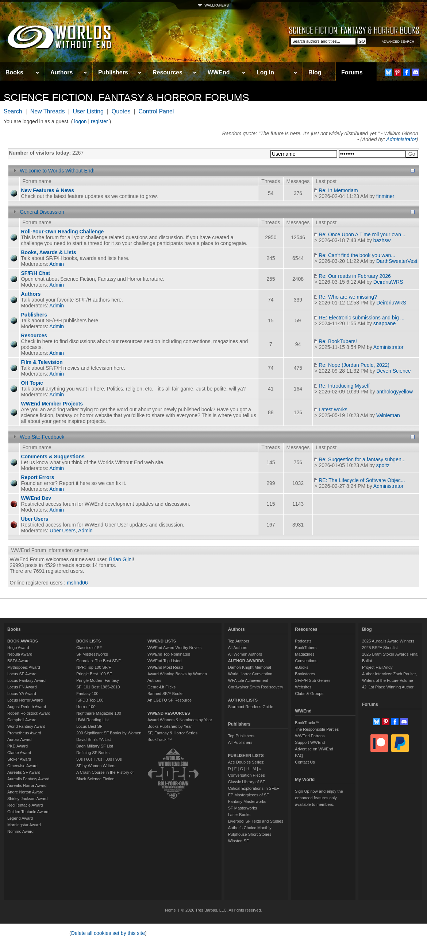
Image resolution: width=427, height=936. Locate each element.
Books (14, 72)
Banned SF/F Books (165, 693)
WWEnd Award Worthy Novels (174, 647)
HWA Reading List (92, 720)
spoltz (383, 465)
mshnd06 (77, 583)
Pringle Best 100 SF (94, 674)
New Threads (47, 111)
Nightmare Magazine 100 (98, 713)
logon (80, 121)
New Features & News (47, 190)
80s (108, 759)
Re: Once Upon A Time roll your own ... (363, 234)
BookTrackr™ (159, 739)
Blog (315, 72)
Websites (303, 687)
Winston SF (238, 841)
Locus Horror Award (25, 700)
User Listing (88, 111)
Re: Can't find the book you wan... (357, 255)
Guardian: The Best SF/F (98, 661)
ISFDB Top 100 (89, 700)
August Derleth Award (26, 706)
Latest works (333, 409)
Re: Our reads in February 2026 (355, 276)
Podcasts (303, 641)
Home (170, 910)
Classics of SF (89, 647)
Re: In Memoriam (338, 190)
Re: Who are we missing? (348, 297)
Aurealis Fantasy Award (28, 779)
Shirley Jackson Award (27, 798)
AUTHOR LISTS (243, 700)
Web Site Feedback (42, 437)
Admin (56, 264)
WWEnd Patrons (309, 736)
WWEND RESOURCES (168, 713)
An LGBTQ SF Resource (169, 700)
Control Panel (156, 111)
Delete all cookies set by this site (108, 933)
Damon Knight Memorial (249, 667)
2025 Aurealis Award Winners (388, 641)
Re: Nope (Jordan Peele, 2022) (354, 365)
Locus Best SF (89, 726)
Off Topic (32, 383)
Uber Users (35, 519)
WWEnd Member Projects (52, 404)
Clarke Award (19, 752)
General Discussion (42, 212)
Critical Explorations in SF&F (253, 788)
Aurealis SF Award (23, 772)
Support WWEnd (310, 742)
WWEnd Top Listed (164, 661)
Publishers (113, 72)
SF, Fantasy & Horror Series (172, 733)
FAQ (299, 755)
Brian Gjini (121, 559)
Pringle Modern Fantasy (97, 680)
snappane (384, 323)
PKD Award (17, 746)
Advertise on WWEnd (314, 749)
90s (118, 759)
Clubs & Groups (309, 693)
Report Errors (37, 477)
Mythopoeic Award (23, 667)
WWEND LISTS (161, 641)
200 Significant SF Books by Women (108, 733)
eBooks (301, 667)
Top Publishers (241, 736)
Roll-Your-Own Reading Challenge (62, 231)
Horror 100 (86, 706)
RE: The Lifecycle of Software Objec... (362, 480)
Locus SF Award (21, 674)
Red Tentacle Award (25, 805)
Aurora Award (19, 739)
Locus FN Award (22, 687)
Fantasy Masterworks (247, 801)
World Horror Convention (250, 674)
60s (89, 759)
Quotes (121, 111)
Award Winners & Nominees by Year (179, 720)
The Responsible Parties (317, 729)
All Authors (237, 647)
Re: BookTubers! (338, 341)
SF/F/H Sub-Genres (312, 680)
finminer (385, 196)
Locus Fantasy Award (26, 680)
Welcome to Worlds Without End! (57, 171)
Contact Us (305, 762)
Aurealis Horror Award (26, 785)
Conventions (306, 661)
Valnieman (388, 415)
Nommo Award (20, 831)
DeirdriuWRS (388, 282)
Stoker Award (19, 759)
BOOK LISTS (88, 641)
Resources (167, 72)
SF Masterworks (242, 808)
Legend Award (20, 818)
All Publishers (240, 742)
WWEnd (219, 72)
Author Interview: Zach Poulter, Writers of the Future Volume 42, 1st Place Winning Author (389, 680)
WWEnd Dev (36, 498)
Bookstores (305, 674)
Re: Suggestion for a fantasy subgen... (362, 459)
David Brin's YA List (93, 739)
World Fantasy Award (26, 726)
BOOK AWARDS (22, 641)
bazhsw (382, 240)
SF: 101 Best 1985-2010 (98, 687)
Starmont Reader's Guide (250, 706)
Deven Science (393, 371)
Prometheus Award (24, 733)
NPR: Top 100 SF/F (93, 667)
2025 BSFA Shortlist (380, 647)
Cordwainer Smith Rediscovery (255, 687)
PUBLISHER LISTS (246, 755)
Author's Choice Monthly (250, 828)
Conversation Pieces (246, 775)
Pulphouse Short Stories (250, 834)
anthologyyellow (394, 392)
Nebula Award (19, 654)
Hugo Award (18, 647)
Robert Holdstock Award (28, 713)
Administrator (401, 139)
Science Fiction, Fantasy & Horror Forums (126, 97)
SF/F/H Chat (35, 273)
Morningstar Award (24, 825)
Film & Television (42, 362)
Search (13, 111)
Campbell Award (21, 720)
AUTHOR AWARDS (246, 661)
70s (99, 759)
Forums (352, 72)
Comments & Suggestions (53, 456)
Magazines (304, 654)
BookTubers (305, 647)
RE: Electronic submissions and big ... (361, 318)
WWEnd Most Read (165, 667)
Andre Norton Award (25, 792)
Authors (61, 72)
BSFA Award (18, 661)
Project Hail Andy (377, 667)
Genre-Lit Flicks (161, 687)
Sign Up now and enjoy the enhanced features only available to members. (319, 798)
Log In (265, 72)
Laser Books (239, 814)
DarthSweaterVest (397, 261)
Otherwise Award (22, 766)
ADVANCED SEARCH (398, 41)
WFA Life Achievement (248, 680)
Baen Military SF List (94, 746)
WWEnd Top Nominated (168, 654)
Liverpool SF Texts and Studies (255, 821)
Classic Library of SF (246, 782)
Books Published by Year (169, 726)
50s (79, 759)
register (99, 121)
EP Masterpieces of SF (248, 795)
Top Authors (238, 641)
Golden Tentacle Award (28, 811)
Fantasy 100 (87, 693)
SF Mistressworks (92, 654)
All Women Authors (245, 654)
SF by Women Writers (95, 766)
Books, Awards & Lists (48, 252)
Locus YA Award (21, 693)
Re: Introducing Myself (344, 386)
